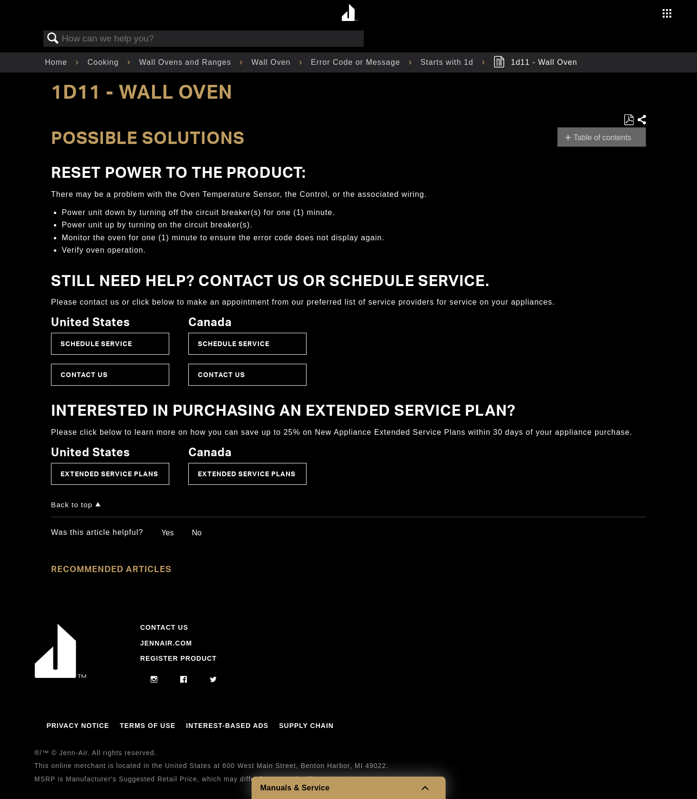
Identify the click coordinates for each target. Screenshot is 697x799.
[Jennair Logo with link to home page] (60, 675)
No (196, 533)
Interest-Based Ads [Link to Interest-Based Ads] (227, 725)
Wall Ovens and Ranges (186, 62)
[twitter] (213, 680)
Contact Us (84, 374)
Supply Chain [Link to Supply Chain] (306, 725)
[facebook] (184, 680)
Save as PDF (629, 120)
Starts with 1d (448, 62)
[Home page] (349, 13)
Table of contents (602, 137)
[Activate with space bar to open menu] (667, 14)
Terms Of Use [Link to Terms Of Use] (147, 725)
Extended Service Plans (109, 474)
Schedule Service (96, 343)
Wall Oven (272, 62)
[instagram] (154, 680)
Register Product (178, 658)
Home (57, 62)
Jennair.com (166, 643)
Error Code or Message (357, 62)
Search (52, 39)
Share (641, 120)
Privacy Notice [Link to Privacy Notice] (77, 725)
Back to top (71, 505)
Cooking (104, 62)
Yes (167, 533)
